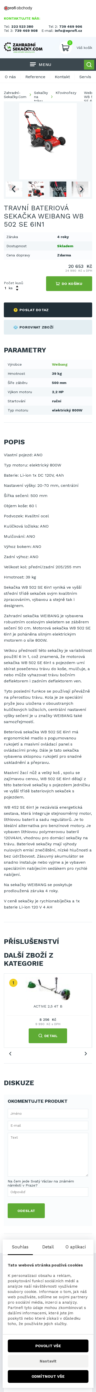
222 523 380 (22, 26)
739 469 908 (26, 31)
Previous (13, 189)
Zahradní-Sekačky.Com (15, 95)
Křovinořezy (66, 93)
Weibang (60, 364)
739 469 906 (70, 26)
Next (81, 189)
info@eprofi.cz (68, 31)
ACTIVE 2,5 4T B (48, 1006)
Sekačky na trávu (41, 97)
